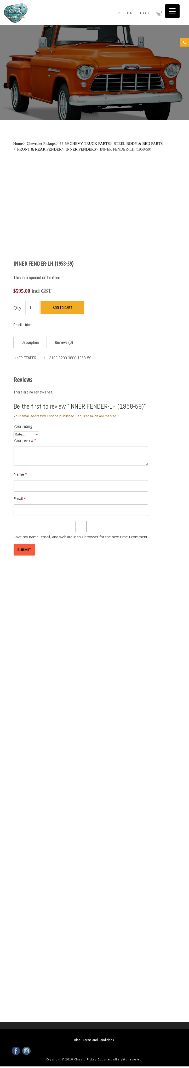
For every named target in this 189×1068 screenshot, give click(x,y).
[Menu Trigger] (172, 11)
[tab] (30, 342)
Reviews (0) (64, 342)
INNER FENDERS (81, 149)
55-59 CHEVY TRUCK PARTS (85, 143)
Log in (145, 13)
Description (30, 342)
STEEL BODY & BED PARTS (138, 143)
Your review (25, 440)
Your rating (23, 426)
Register (125, 13)
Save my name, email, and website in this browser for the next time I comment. (81, 536)
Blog (77, 1040)
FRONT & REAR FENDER (39, 149)
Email (20, 498)
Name (20, 474)
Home (18, 143)
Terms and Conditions (98, 1040)
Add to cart (62, 307)
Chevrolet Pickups (41, 143)
